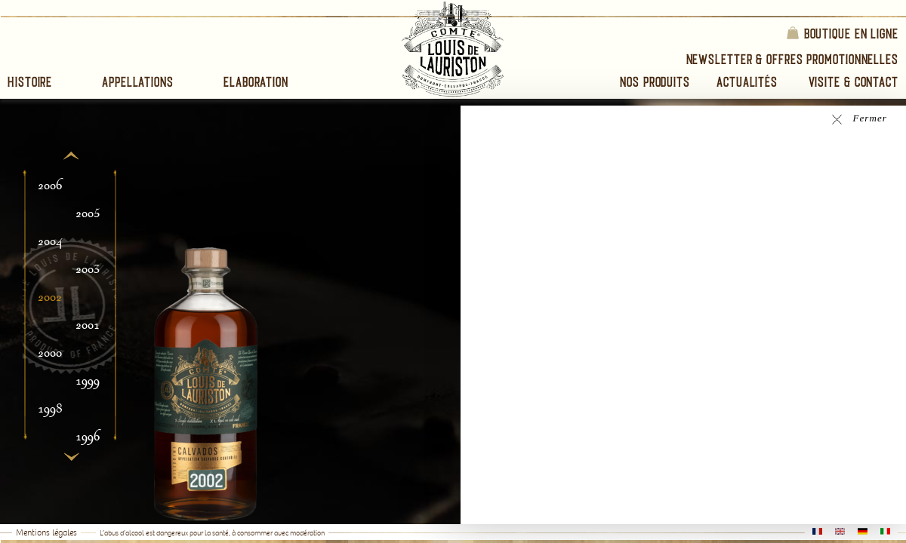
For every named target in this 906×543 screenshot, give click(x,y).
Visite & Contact (853, 82)
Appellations (138, 82)
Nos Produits (655, 82)
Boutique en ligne (841, 33)
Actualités (747, 82)
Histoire (30, 82)
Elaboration (255, 82)
